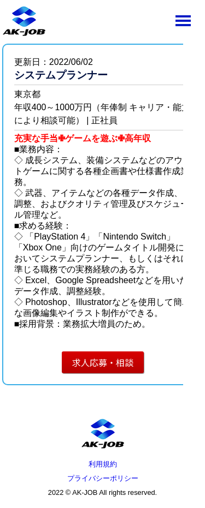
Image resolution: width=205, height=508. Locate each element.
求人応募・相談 (102, 362)
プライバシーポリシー (102, 478)
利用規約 (103, 464)
